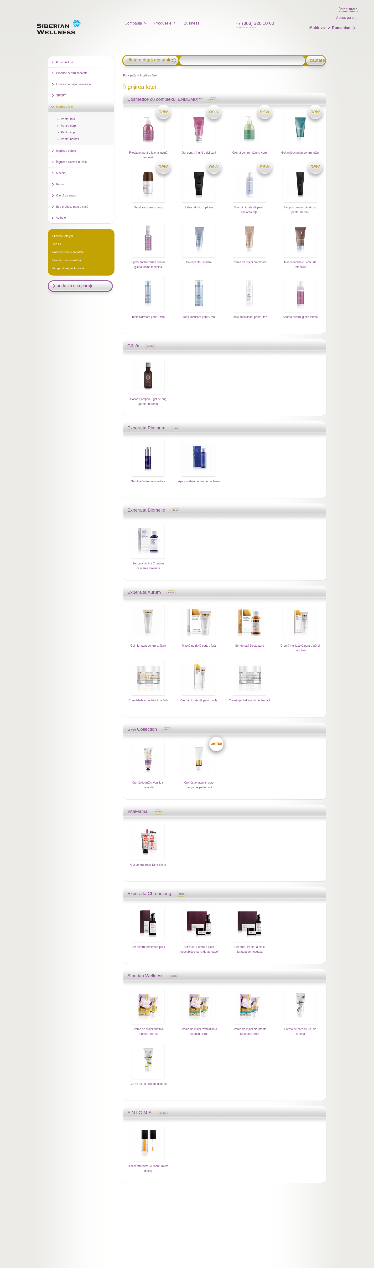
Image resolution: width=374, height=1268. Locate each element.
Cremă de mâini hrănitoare (249, 262)
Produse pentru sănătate (72, 73)
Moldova (317, 28)
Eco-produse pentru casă (72, 206)
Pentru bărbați (70, 139)
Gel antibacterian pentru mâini (300, 152)
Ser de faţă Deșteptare (249, 645)
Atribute (61, 217)
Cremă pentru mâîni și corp (249, 152)
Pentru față (68, 119)
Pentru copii (68, 132)
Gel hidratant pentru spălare (148, 645)
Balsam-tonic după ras (199, 207)
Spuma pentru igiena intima (300, 317)
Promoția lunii (64, 62)
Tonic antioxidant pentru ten (249, 317)
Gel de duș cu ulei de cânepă (148, 1084)
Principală (129, 75)
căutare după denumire (149, 60)
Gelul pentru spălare (199, 262)
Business (191, 23)
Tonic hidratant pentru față (148, 317)
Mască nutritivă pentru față (199, 645)
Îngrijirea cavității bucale (71, 162)
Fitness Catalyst (62, 236)
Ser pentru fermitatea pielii (148, 947)
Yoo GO (57, 244)
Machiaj (61, 173)
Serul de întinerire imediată (148, 481)
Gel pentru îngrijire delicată (199, 152)
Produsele (162, 23)
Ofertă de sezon (66, 195)
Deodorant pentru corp (148, 207)
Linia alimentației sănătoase (74, 84)
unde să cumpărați (74, 285)
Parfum (61, 184)
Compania (133, 23)
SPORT (61, 95)
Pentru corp (68, 125)
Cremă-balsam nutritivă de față (148, 700)
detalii (213, 99)
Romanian (341, 28)
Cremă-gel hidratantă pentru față (249, 700)
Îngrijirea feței (64, 106)
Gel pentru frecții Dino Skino (148, 864)
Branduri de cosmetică (66, 260)
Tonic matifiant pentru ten (199, 317)
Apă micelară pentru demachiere (198, 481)
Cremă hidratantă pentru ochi (198, 700)
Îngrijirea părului (66, 150)
